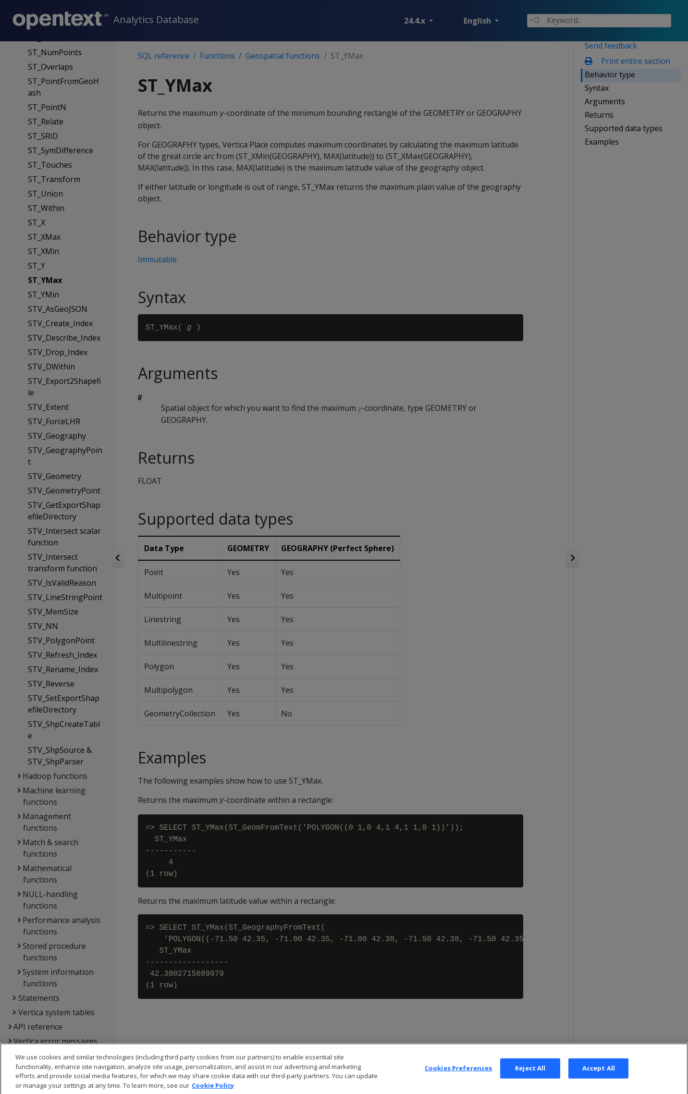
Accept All (598, 1080)
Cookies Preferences (458, 1080)
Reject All (530, 1080)
